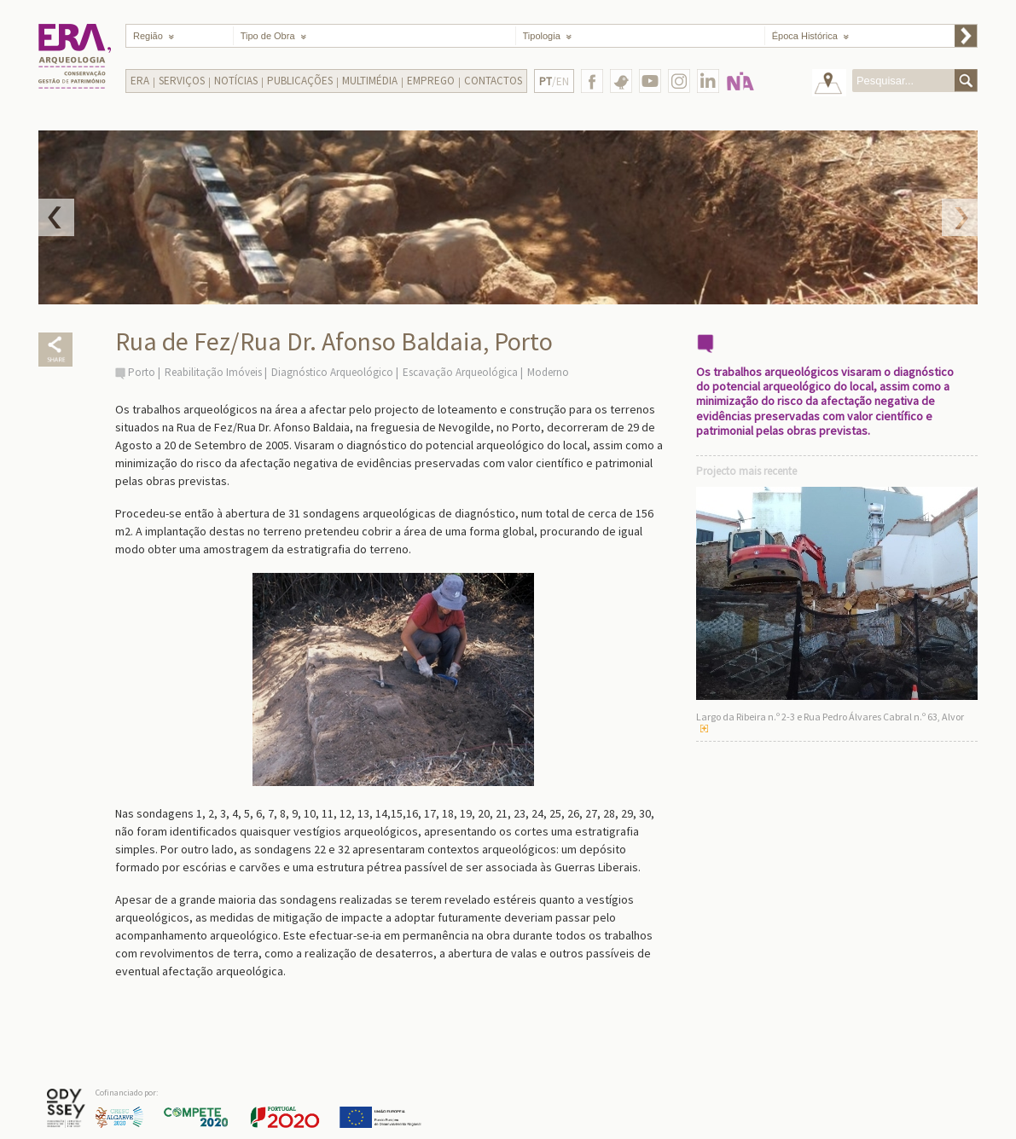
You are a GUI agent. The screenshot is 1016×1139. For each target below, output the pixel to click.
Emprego (431, 80)
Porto (141, 372)
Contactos (493, 80)
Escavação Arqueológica (460, 372)
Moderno (548, 372)
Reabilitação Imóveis (213, 372)
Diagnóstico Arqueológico (332, 372)
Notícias (236, 80)
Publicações (300, 80)
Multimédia (370, 80)
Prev (56, 217)
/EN (554, 81)
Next (960, 217)
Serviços (182, 80)
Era (140, 80)
